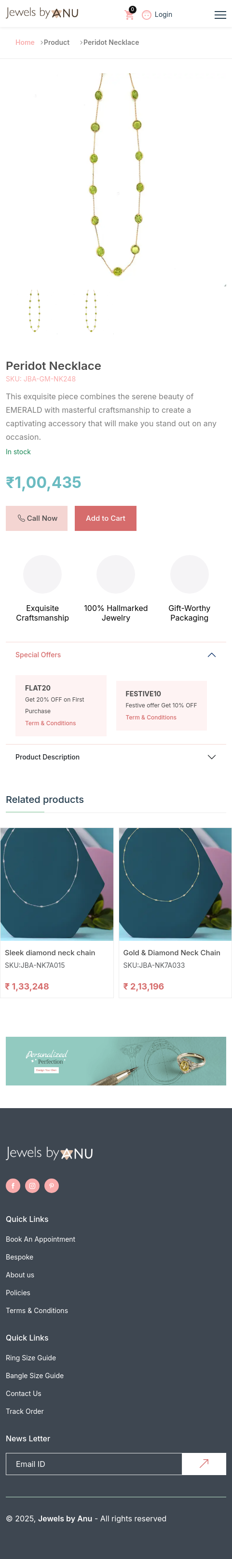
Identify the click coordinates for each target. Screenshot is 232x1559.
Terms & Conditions (37, 1310)
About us (20, 1275)
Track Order (25, 1411)
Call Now (38, 518)
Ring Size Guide (31, 1358)
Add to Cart (105, 518)
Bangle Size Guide (35, 1375)
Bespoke (19, 1257)
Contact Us (23, 1393)
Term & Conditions (50, 723)
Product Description (47, 757)
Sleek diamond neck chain (50, 952)
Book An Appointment (40, 1239)
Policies (18, 1292)
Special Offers (38, 655)
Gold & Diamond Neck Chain (171, 952)
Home (25, 42)
